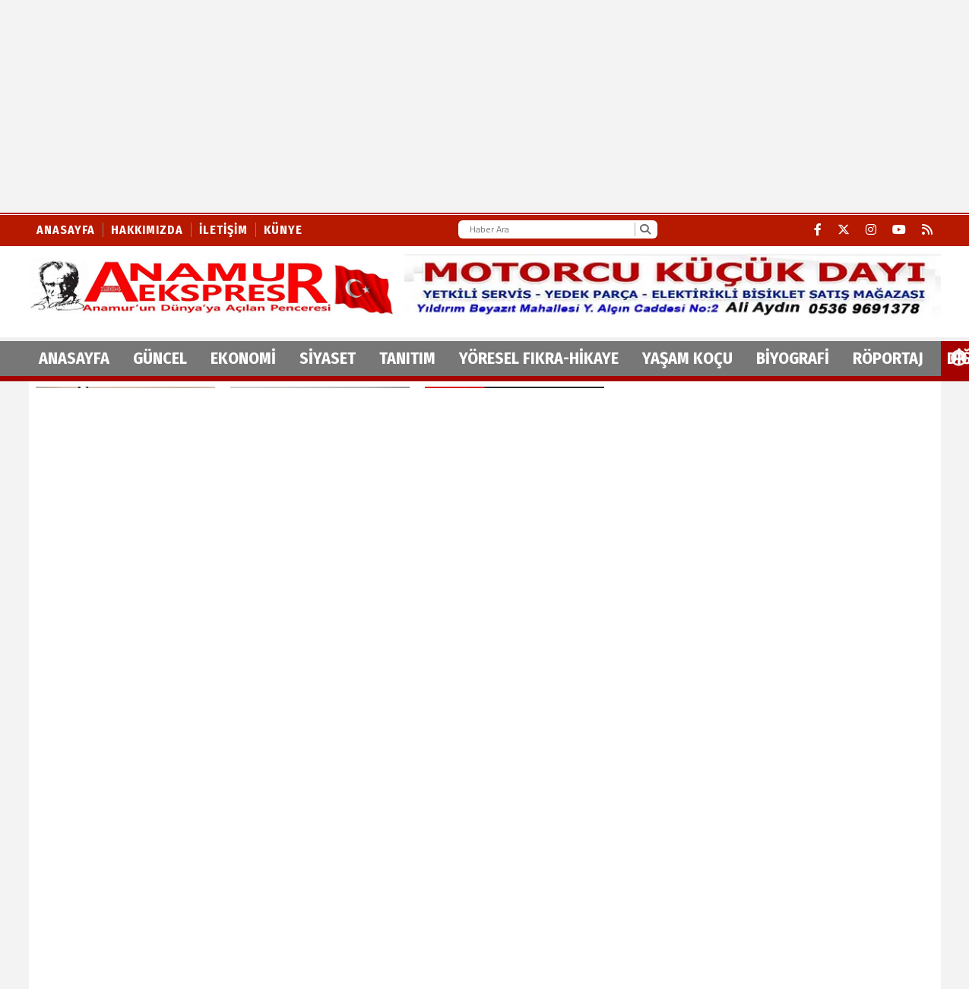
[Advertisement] (389, 106)
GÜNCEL (160, 358)
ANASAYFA (74, 358)
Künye (283, 230)
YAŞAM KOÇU (687, 358)
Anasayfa (65, 230)
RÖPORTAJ (888, 358)
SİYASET (327, 358)
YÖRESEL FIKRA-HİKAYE (539, 358)
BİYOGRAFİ (792, 358)
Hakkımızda (147, 230)
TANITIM (407, 358)
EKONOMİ (243, 358)
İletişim (223, 230)
